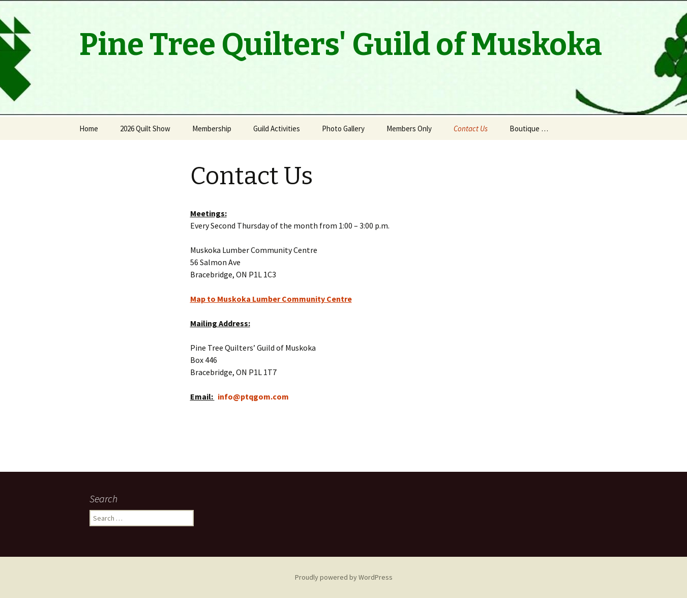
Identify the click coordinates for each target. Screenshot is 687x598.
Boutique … (529, 128)
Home (88, 128)
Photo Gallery (343, 128)
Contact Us (471, 128)
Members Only (409, 128)
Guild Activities (276, 128)
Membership (211, 128)
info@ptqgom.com (253, 396)
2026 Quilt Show (145, 128)
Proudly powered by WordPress (344, 577)
